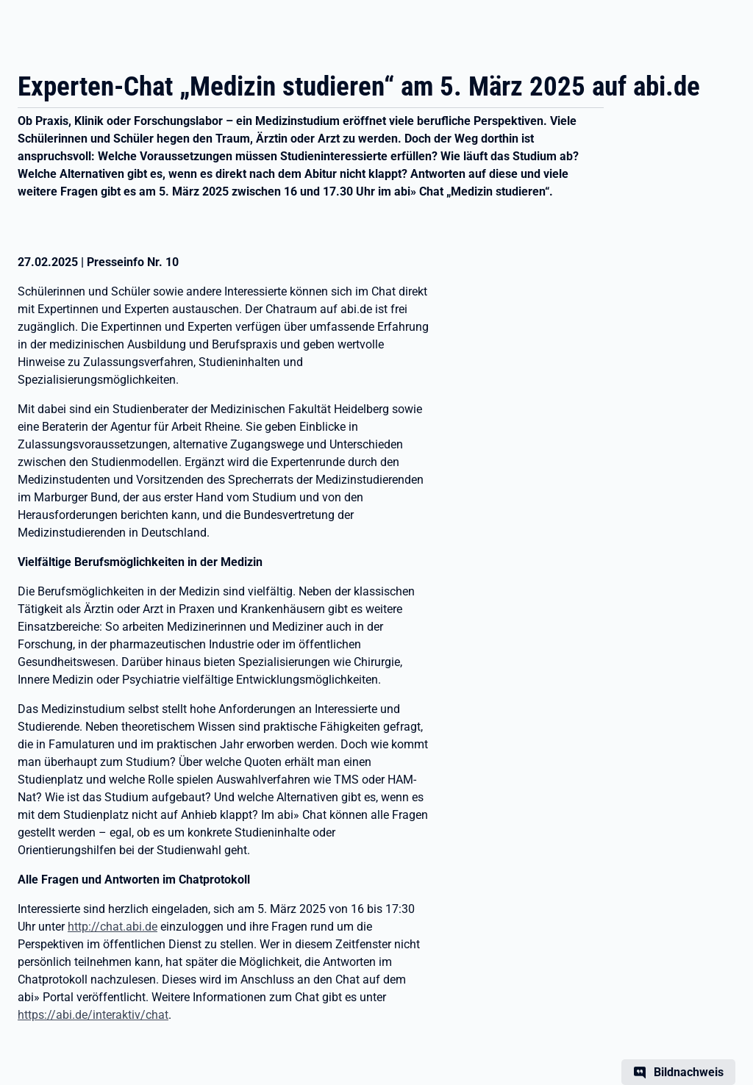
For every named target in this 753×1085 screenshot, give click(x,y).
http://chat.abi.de (112, 927)
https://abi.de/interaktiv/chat (93, 1015)
